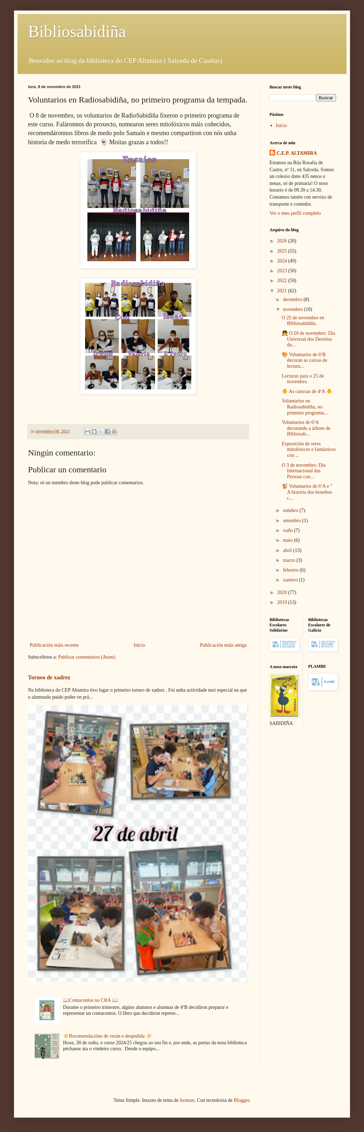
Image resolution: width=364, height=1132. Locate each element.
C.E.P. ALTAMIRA (296, 153)
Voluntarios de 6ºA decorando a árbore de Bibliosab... (306, 428)
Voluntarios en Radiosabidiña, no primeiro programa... (305, 406)
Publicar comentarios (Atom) (86, 657)
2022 (282, 280)
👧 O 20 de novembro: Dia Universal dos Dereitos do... (308, 339)
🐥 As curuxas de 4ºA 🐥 (307, 391)
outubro (291, 510)
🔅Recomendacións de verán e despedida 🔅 (107, 1036)
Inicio (139, 645)
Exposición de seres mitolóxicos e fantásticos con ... (309, 449)
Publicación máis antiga (223, 645)
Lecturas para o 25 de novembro (303, 379)
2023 (282, 270)
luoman (187, 1100)
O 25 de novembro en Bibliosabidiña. (303, 320)
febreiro (291, 570)
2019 (282, 602)
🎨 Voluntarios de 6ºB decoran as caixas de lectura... (304, 360)
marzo (289, 560)
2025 (282, 251)
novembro (293, 309)
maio (288, 540)
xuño (288, 530)
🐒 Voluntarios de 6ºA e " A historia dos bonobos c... (307, 492)
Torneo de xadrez (49, 677)
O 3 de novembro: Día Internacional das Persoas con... (304, 471)
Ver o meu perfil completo (295, 213)
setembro (292, 520)
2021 (282, 290)
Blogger (241, 1100)
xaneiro (291, 579)
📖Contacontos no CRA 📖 (90, 1000)
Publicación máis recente (54, 645)
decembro (293, 299)
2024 (282, 261)
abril (288, 550)
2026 (282, 241)
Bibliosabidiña (77, 31)
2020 (282, 592)
